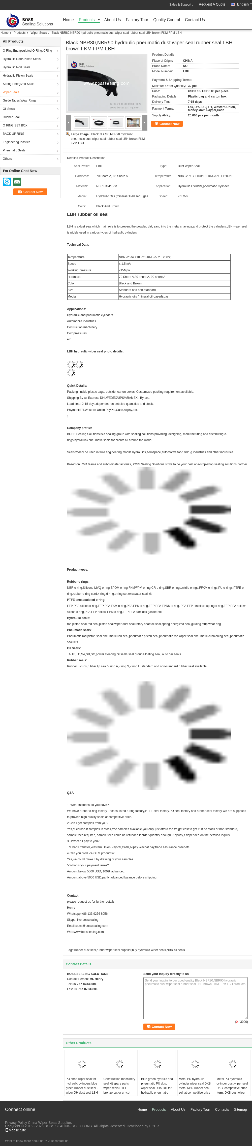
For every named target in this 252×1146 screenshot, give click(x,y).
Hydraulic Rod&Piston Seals (22, 59)
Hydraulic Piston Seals (18, 75)
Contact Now (169, 124)
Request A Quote (212, 4)
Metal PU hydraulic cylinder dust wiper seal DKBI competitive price (232, 1083)
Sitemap (240, 1109)
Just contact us (58, 1141)
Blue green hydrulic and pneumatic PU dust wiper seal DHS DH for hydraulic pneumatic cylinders (157, 1088)
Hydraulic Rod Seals (16, 67)
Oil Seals (9, 109)
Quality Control (166, 20)
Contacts (222, 1109)
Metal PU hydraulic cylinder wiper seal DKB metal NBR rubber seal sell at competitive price (195, 1085)
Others (7, 158)
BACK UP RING (13, 134)
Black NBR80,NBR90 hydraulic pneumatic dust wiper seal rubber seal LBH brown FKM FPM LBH (108, 139)
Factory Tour (137, 20)
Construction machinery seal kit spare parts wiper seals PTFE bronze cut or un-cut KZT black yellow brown (119, 1088)
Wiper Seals (38, 33)
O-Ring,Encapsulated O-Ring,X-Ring (27, 50)
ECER (154, 1126)
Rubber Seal (11, 117)
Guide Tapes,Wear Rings (19, 100)
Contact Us (195, 20)
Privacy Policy (16, 1123)
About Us (112, 20)
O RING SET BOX (15, 125)
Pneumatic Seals (14, 150)
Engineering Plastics (16, 142)
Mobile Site (15, 1130)
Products (87, 20)
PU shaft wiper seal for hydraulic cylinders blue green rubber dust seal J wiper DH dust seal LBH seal (82, 1088)
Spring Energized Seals (18, 84)
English (244, 4)
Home (68, 20)
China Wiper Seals (42, 1123)
